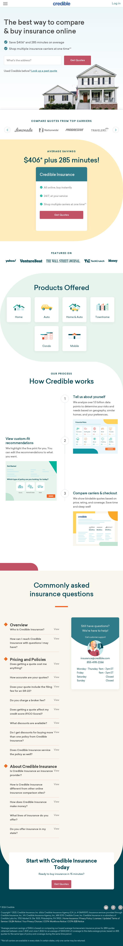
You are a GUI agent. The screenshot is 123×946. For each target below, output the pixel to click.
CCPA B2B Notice (76, 921)
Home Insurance (70, 918)
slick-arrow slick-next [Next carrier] (116, 130)
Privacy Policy (85, 918)
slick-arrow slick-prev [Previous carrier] (7, 130)
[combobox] (32, 60)
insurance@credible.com (95, 658)
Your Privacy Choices (32, 921)
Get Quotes (77, 60)
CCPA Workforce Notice (54, 921)
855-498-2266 (95, 662)
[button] (19, 309)
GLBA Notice (15, 921)
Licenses (97, 918)
